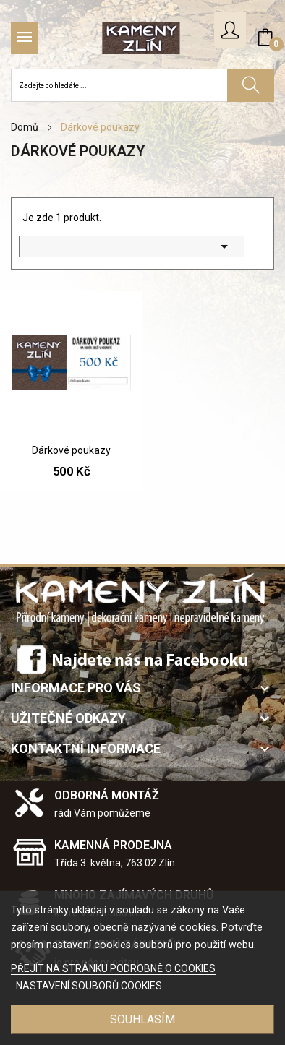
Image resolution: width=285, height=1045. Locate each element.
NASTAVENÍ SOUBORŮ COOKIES (89, 986)
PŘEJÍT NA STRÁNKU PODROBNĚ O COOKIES (113, 968)
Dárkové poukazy (71, 450)
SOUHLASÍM (142, 1019)
